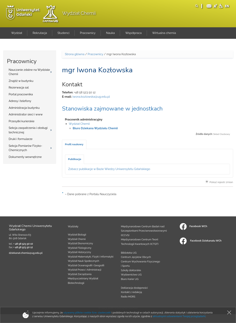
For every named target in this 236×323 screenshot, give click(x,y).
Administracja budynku (24, 108)
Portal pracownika (21, 94)
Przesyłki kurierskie (21, 121)
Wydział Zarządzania (79, 274)
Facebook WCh (193, 226)
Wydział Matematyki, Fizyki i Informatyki (90, 256)
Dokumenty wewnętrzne (25, 157)
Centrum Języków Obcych (136, 257)
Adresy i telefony (20, 101)
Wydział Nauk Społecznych (83, 260)
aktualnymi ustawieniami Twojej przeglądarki (179, 316)
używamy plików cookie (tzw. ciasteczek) (87, 312)
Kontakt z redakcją (131, 292)
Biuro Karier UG (130, 279)
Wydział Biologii (77, 234)
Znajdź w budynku (21, 81)
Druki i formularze (21, 139)
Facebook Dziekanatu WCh (200, 240)
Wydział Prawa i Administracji (84, 269)
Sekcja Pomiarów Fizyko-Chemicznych (25, 148)
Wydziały (73, 226)
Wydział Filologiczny (79, 247)
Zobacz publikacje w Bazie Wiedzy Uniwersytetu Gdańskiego (109, 169)
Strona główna (74, 54)
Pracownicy (95, 54)
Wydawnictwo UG (131, 274)
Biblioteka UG (129, 252)
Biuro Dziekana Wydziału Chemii (95, 128)
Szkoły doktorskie (131, 270)
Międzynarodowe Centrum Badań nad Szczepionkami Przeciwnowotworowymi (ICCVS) (144, 231)
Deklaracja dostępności (134, 287)
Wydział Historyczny (79, 252)
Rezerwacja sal (19, 87)
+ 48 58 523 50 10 (23, 243)
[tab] (74, 144)
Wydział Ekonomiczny (80, 243)
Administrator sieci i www (26, 114)
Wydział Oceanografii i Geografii (86, 265)
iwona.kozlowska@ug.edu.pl (91, 96)
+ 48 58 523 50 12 (23, 247)
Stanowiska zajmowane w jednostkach (112, 109)
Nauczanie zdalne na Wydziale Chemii (29, 72)
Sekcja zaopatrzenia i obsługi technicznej (28, 130)
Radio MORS (128, 296)
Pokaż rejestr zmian (219, 182)
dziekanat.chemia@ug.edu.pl (26, 252)
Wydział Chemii (79, 13)
